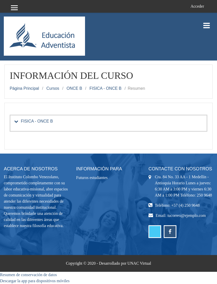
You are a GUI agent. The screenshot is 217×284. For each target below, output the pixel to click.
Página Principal (24, 88)
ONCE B (74, 88)
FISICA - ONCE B (106, 88)
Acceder (197, 6)
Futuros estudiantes (92, 177)
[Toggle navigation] (206, 23)
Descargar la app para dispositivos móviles (35, 281)
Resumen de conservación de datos (28, 275)
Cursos (52, 88)
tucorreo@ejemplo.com (187, 215)
